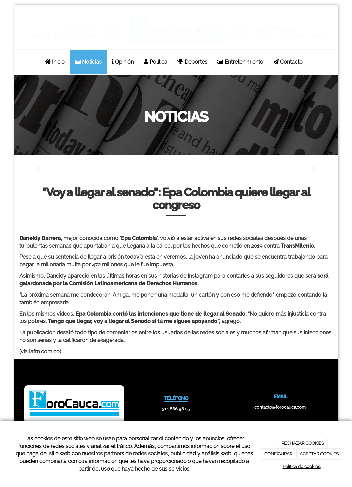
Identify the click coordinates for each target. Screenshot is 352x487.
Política (155, 62)
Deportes (192, 62)
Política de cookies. (302, 466)
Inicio (55, 62)
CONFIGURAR (278, 453)
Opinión (123, 62)
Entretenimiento (240, 62)
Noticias (88, 62)
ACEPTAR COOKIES (319, 453)
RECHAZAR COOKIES (302, 443)
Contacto (288, 62)
